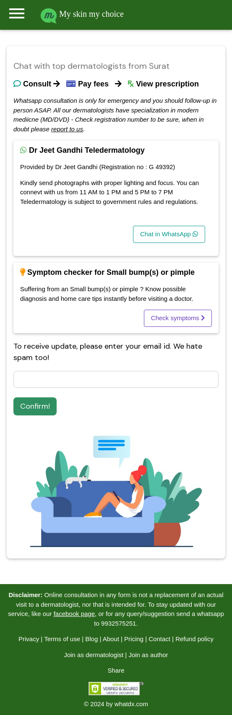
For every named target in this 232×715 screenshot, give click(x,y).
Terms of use (62, 638)
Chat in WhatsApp (169, 233)
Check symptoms (178, 317)
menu (17, 13)
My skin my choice (82, 13)
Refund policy (194, 638)
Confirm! (35, 406)
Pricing (133, 638)
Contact (159, 638)
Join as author (148, 654)
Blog (91, 638)
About (111, 638)
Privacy (28, 638)
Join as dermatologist (93, 654)
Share (115, 670)
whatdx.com (131, 703)
